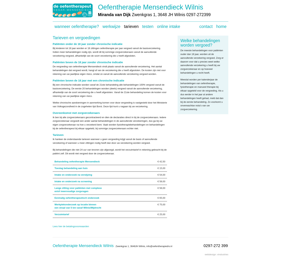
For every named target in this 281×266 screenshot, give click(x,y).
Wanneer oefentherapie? (76, 26)
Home (221, 26)
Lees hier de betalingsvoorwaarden (71, 226)
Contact (206, 26)
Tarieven (131, 26)
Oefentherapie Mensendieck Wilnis (150, 7)
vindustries (222, 254)
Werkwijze (111, 26)
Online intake (168, 26)
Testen (148, 26)
